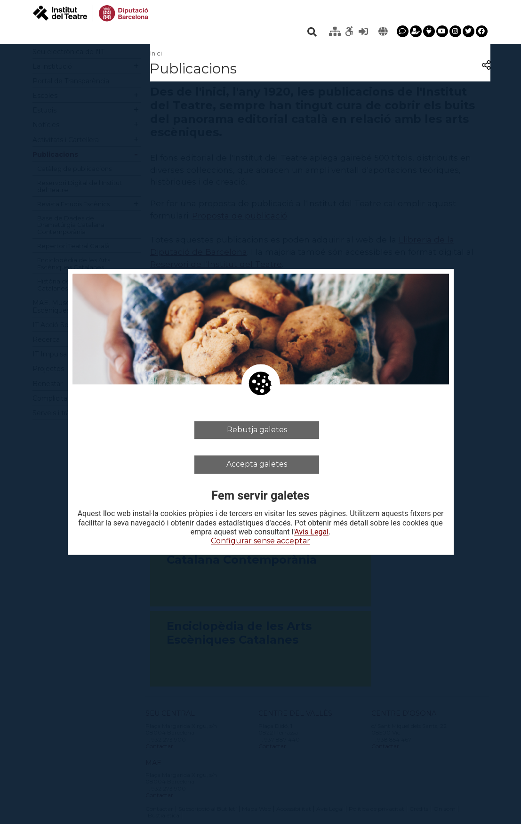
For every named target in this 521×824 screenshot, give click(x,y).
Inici (156, 53)
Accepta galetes (256, 464)
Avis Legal (311, 532)
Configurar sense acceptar (260, 540)
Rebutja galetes (257, 429)
